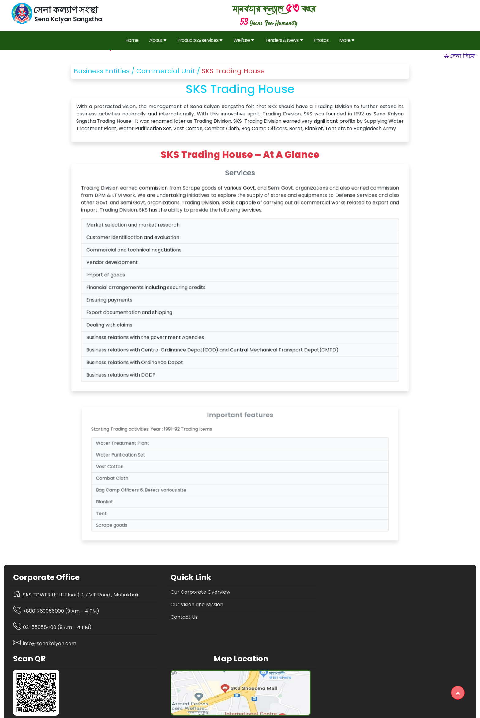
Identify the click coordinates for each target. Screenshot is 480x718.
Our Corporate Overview (161, 591)
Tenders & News (283, 39)
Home (134, 39)
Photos (319, 39)
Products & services (201, 39)
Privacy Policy (197, 711)
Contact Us (144, 616)
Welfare (244, 39)
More (344, 39)
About (160, 39)
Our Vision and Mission (157, 603)
